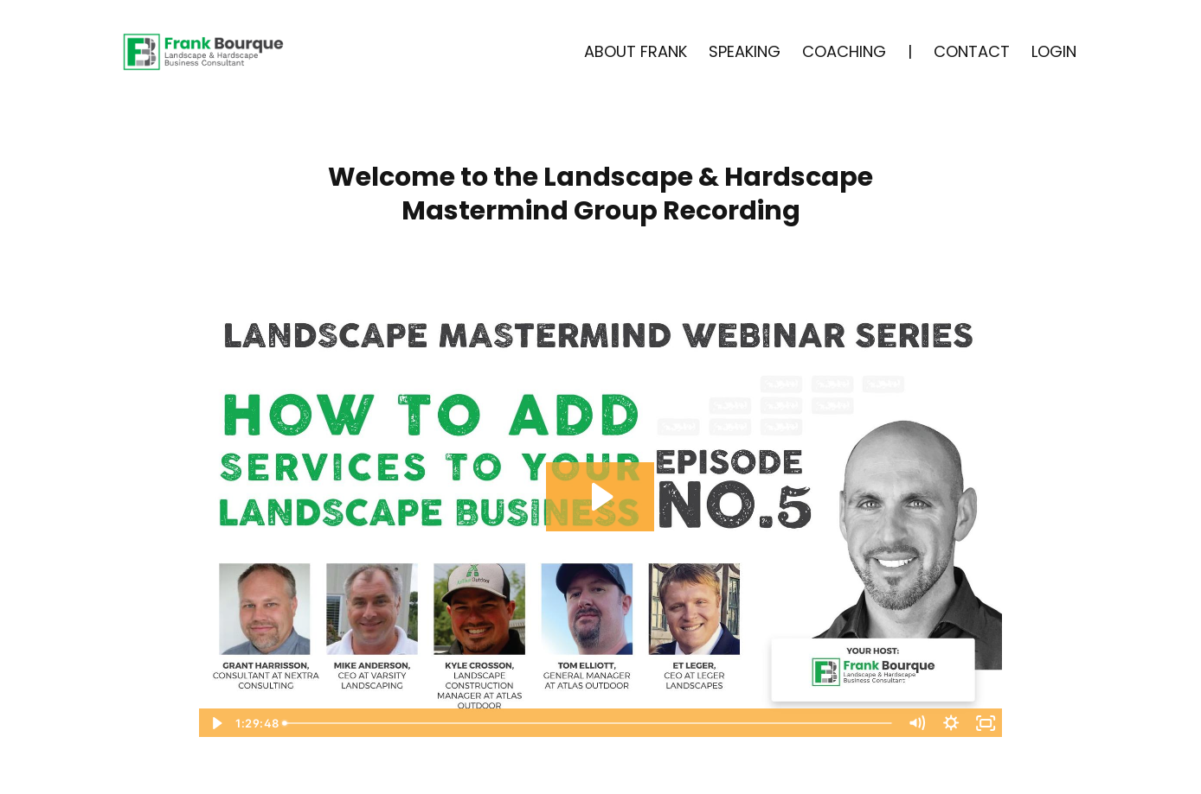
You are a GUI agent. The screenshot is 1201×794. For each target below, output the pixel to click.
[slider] (589, 723)
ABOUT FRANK (635, 51)
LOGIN (1053, 51)
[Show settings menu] (951, 723)
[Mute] (916, 723)
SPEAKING (744, 51)
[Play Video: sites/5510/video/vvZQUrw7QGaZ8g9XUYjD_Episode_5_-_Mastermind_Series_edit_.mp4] (600, 496)
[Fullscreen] (985, 723)
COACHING (844, 51)
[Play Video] (215, 723)
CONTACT (972, 51)
